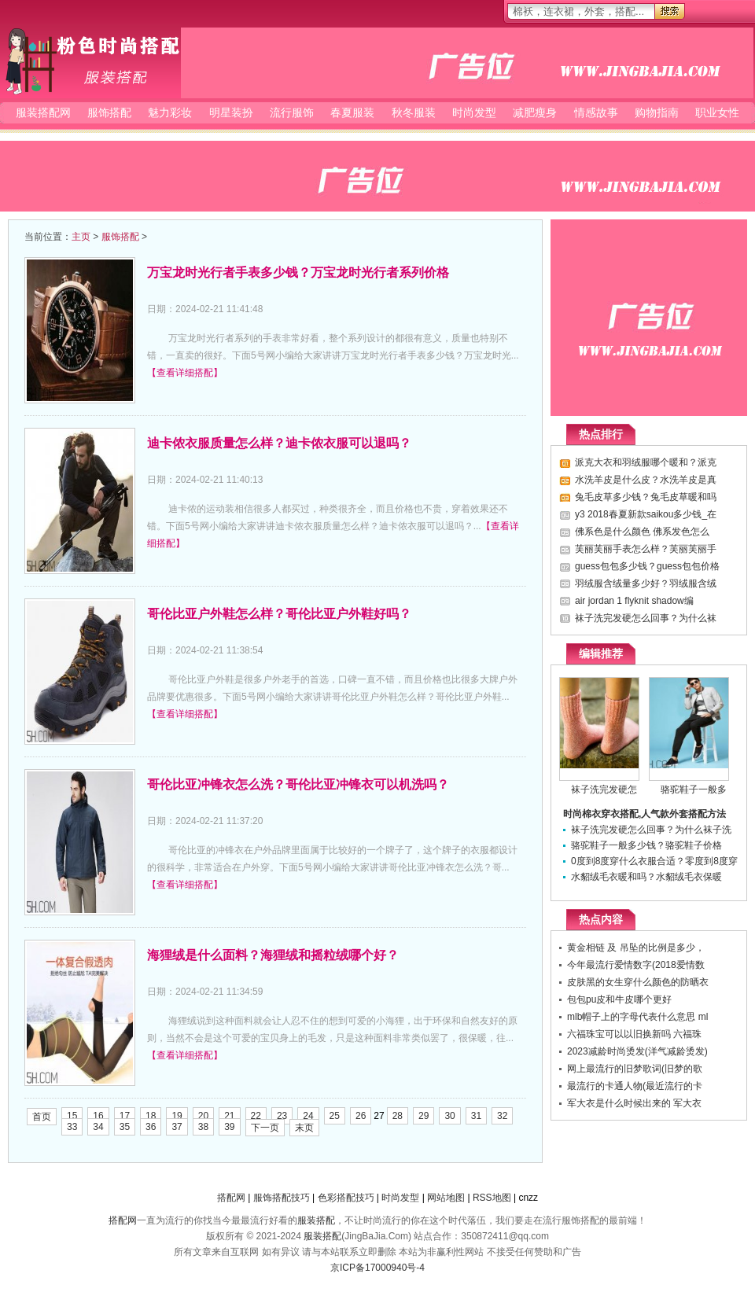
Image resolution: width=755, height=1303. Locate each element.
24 (308, 1115)
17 (125, 1115)
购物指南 (657, 112)
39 (229, 1126)
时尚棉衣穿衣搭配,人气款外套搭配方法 (644, 813)
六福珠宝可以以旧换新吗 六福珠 (634, 1034)
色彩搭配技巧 (346, 1197)
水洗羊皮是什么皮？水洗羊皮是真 (645, 479)
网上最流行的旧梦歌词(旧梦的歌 (634, 1068)
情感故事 (596, 112)
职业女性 (717, 112)
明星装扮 (231, 112)
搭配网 (231, 1197)
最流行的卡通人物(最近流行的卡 (634, 1085)
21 (229, 1115)
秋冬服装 (414, 112)
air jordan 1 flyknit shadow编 (634, 600)
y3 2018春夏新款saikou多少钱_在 (645, 514)
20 (203, 1115)
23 (282, 1115)
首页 (41, 1116)
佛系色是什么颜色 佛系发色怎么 (642, 531)
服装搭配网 (90, 61)
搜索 (669, 11)
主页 (81, 236)
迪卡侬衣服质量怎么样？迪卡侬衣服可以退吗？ (279, 443)
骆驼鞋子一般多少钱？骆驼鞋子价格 (646, 845)
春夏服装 (352, 112)
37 (176, 1126)
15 (72, 1115)
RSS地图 (492, 1197)
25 (335, 1115)
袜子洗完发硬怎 (604, 789)
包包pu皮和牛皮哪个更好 (619, 999)
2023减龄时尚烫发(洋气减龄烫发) (637, 1051)
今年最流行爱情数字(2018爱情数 (636, 964)
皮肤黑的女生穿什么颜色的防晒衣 (638, 982)
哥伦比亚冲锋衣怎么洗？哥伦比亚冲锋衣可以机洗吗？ (298, 784)
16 (98, 1115)
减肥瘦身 (535, 112)
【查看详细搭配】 (185, 372)
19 (176, 1115)
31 (476, 1115)
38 (203, 1126)
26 (360, 1115)
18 (150, 1115)
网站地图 (446, 1197)
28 (397, 1115)
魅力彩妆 (170, 112)
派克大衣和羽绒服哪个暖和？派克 (645, 462)
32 (502, 1115)
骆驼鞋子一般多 (694, 789)
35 (125, 1126)
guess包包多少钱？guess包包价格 (647, 566)
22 (256, 1115)
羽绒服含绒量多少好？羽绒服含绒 (645, 583)
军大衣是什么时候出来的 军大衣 (634, 1103)
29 (423, 1115)
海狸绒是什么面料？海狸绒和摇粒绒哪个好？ (273, 955)
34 (98, 1126)
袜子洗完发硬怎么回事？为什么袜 (645, 618)
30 (449, 1115)
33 (72, 1126)
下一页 (265, 1127)
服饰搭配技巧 (281, 1197)
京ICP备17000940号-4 (377, 1267)
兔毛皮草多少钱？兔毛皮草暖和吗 (645, 496)
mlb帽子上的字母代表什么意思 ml (637, 1016)
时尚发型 (474, 112)
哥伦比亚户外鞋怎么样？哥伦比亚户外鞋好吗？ (279, 613)
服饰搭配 (109, 112)
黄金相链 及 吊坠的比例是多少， (636, 947)
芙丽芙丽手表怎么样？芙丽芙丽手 (645, 548)
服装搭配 (316, 1220)
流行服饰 (292, 112)
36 (150, 1126)
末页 (304, 1127)
